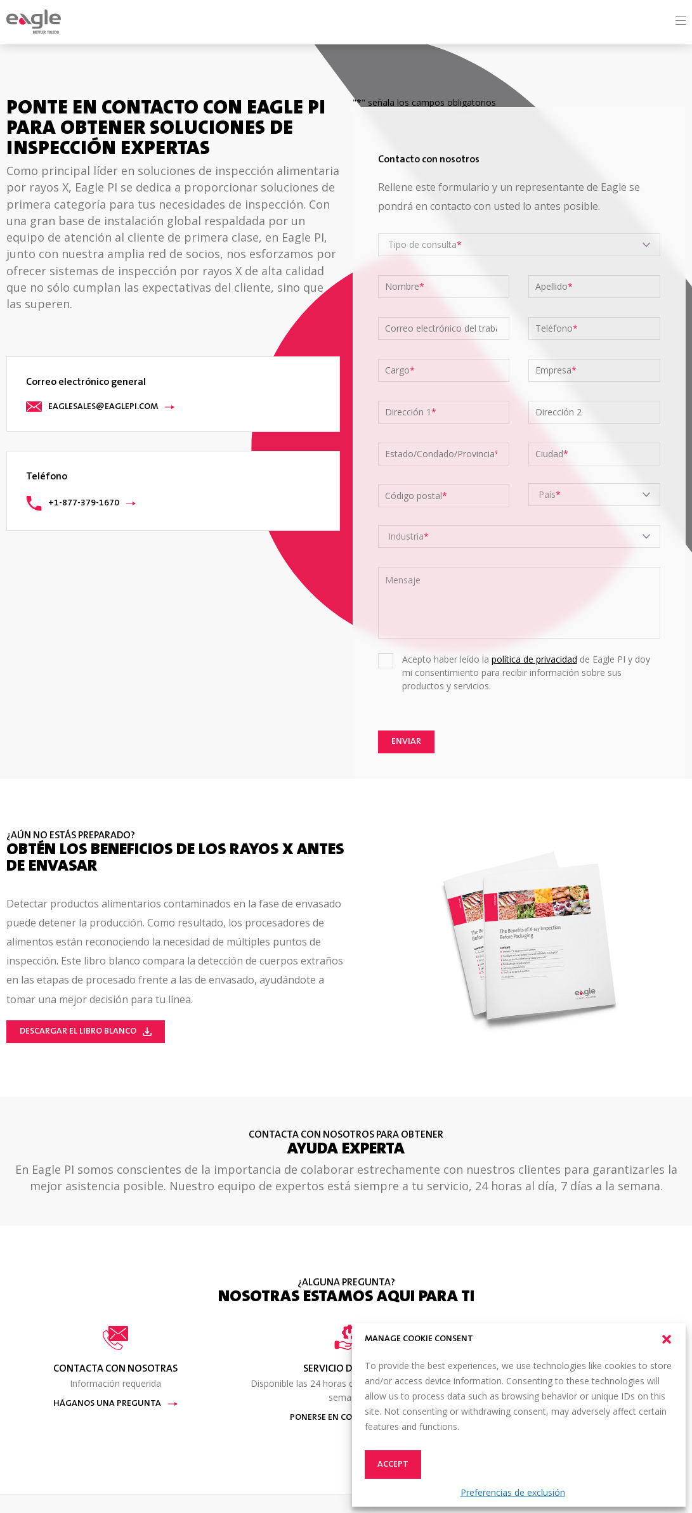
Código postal (416, 496)
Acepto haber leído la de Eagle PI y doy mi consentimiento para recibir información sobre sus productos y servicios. (526, 672)
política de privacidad (534, 659)
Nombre (404, 286)
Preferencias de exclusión (512, 1492)
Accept (392, 1464)
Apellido (554, 286)
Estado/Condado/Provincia (441, 454)
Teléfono (556, 328)
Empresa (556, 370)
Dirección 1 (410, 412)
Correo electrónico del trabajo (441, 328)
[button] (666, 1339)
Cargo (400, 370)
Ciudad (551, 454)
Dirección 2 (558, 412)
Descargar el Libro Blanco (86, 1031)
